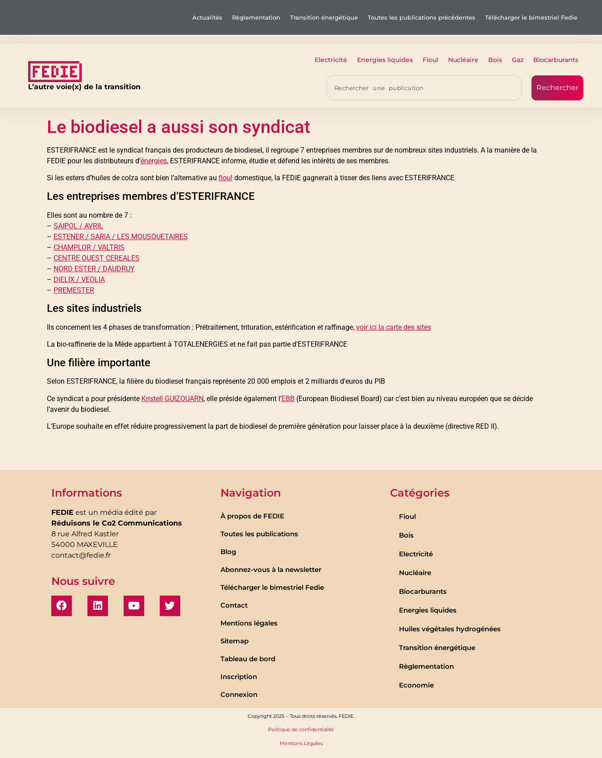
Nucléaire (463, 60)
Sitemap (234, 641)
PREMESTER (74, 290)
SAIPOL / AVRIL (78, 226)
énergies (154, 161)
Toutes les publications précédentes (421, 17)
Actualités (207, 17)
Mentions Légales (301, 743)
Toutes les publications (259, 534)
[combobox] (424, 87)
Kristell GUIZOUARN (172, 398)
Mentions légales (249, 623)
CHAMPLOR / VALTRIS (89, 247)
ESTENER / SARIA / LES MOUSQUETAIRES (121, 236)
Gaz (517, 60)
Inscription (238, 676)
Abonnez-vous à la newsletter (270, 569)
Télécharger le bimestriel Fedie (531, 17)
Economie (416, 685)
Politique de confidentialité (301, 729)
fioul (225, 178)
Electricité (331, 60)
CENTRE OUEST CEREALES (97, 258)
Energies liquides (385, 60)
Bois (495, 60)
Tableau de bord (247, 658)
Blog (228, 551)
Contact (234, 605)
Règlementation (256, 17)
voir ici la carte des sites (393, 327)
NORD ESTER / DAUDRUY (94, 269)
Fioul (430, 60)
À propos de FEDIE (252, 516)
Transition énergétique (324, 17)
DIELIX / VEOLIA (79, 279)
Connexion (238, 694)
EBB (288, 398)
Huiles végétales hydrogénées (450, 629)
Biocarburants (555, 60)
